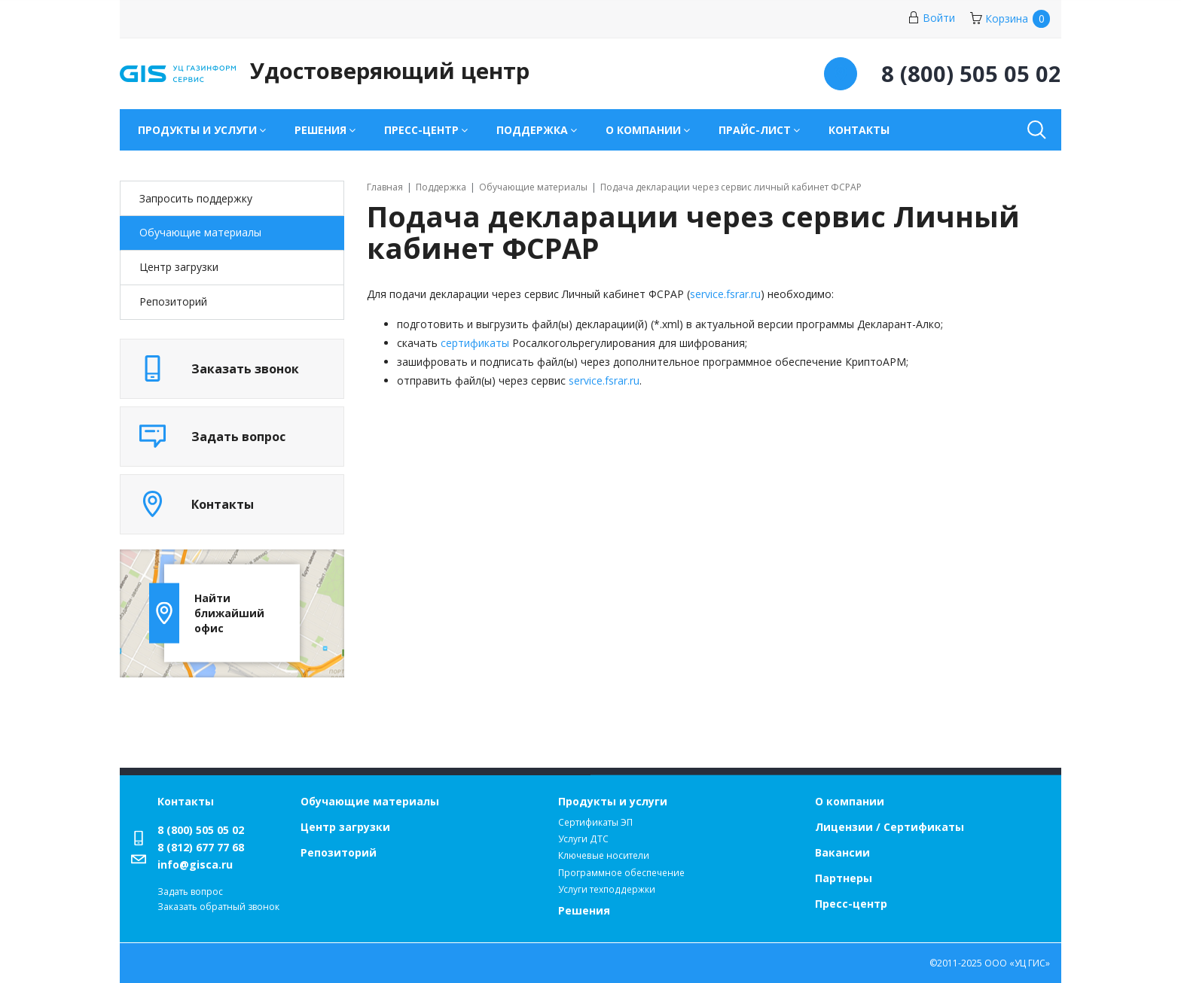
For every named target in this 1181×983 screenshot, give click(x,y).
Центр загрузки (178, 267)
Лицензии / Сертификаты (889, 827)
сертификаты (475, 343)
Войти (931, 18)
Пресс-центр (851, 903)
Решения (584, 910)
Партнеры (843, 878)
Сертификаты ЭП (595, 822)
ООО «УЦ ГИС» (1017, 963)
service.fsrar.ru (725, 294)
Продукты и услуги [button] (197, 130)
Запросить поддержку (195, 198)
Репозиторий (173, 301)
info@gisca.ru (195, 864)
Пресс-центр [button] (421, 130)
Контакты (859, 130)
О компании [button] (643, 130)
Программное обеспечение (621, 872)
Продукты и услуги (612, 801)
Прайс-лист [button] (755, 130)
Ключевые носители (603, 855)
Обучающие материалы (200, 232)
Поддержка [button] (532, 130)
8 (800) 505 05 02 (200, 830)
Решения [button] (320, 130)
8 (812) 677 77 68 (200, 847)
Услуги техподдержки (606, 889)
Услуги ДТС (583, 838)
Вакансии (842, 852)
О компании (849, 801)
